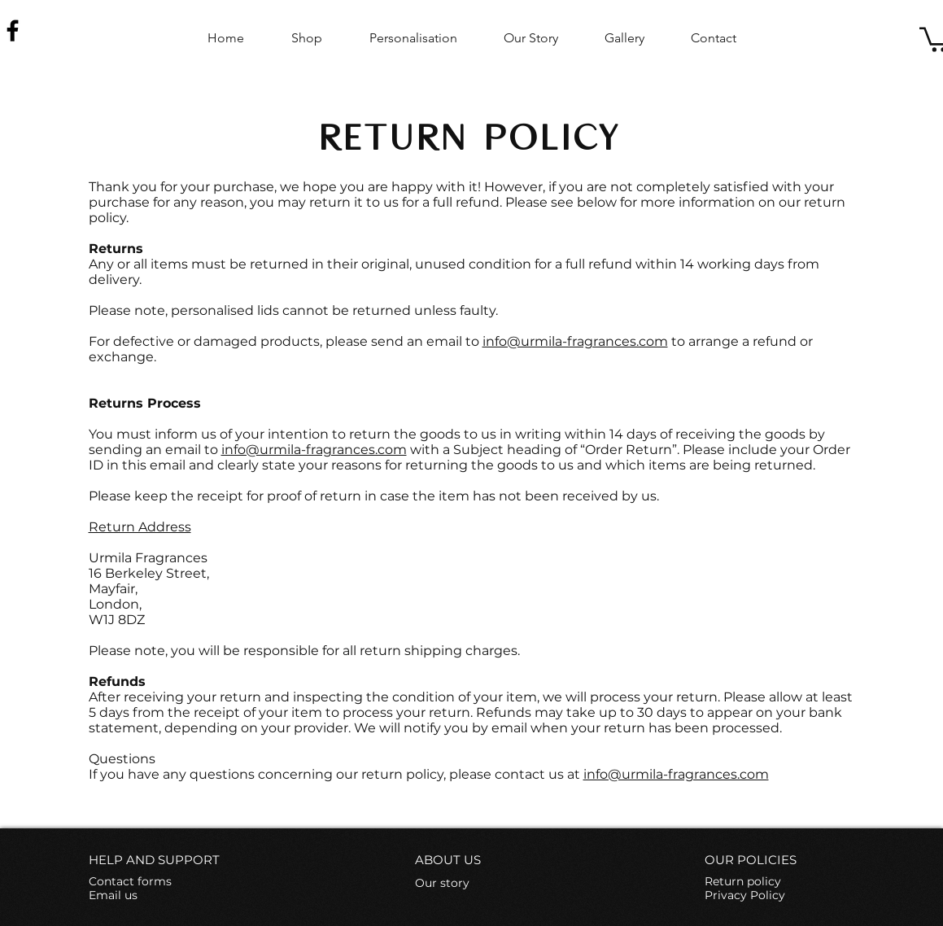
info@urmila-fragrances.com (575, 341)
